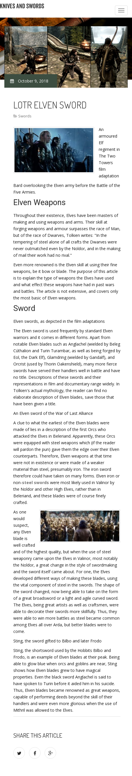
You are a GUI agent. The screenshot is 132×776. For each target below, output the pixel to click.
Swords (25, 116)
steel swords (35, 482)
